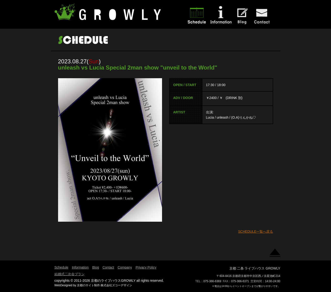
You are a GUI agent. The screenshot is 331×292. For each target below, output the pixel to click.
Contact (108, 267)
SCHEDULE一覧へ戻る (255, 231)
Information (80, 267)
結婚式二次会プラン (69, 274)
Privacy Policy (146, 267)
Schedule (61, 267)
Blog (95, 267)
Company (125, 267)
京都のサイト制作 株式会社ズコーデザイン (104, 285)
